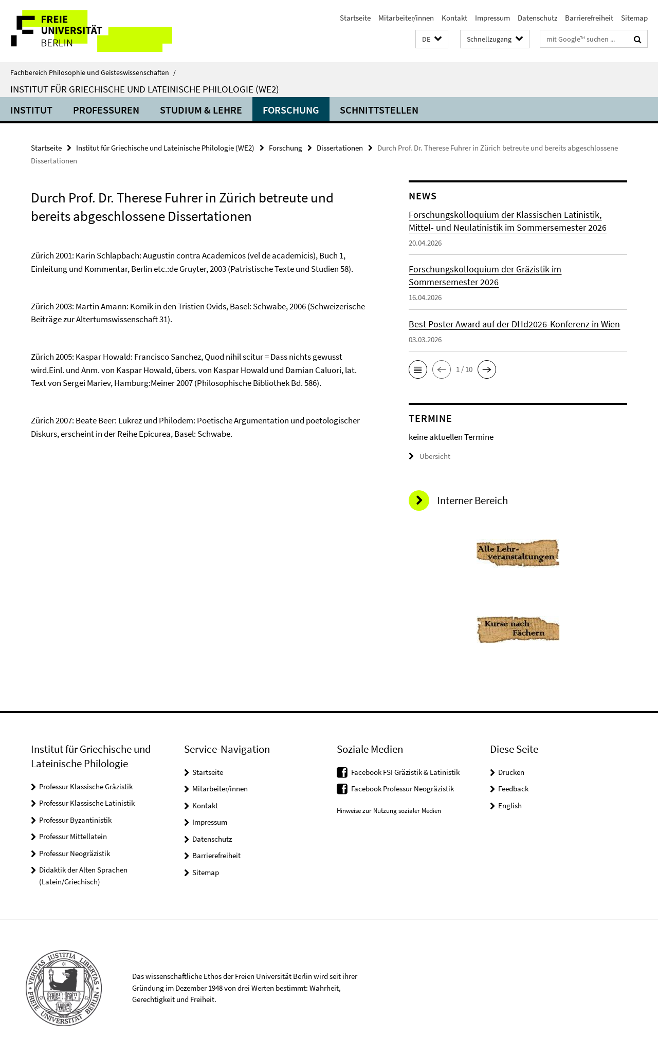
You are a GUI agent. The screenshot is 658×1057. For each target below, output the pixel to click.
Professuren (106, 109)
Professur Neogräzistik (74, 853)
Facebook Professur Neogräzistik (402, 788)
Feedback (513, 788)
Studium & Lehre (201, 109)
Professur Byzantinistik (75, 820)
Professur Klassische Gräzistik (86, 786)
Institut (31, 109)
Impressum (492, 18)
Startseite (355, 18)
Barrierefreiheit (589, 18)
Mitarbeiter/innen (406, 18)
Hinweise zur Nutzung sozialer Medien (389, 810)
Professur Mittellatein (73, 836)
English (510, 805)
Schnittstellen (379, 109)
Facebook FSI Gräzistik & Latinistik (405, 772)
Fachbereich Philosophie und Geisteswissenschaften (93, 72)
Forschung (291, 109)
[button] (431, 39)
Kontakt (454, 18)
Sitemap (634, 18)
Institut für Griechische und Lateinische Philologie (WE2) (144, 89)
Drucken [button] (511, 772)
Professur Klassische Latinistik (87, 803)
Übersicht (429, 456)
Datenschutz (537, 18)
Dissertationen (340, 148)
